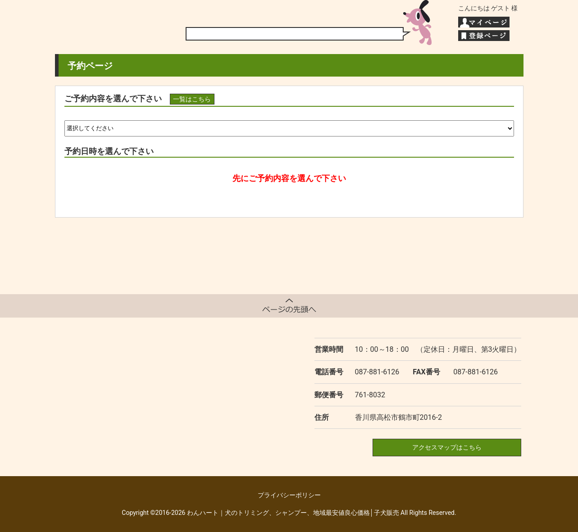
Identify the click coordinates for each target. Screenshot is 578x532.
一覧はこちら (192, 99)
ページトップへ (289, 306)
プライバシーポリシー (289, 495)
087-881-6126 (377, 372)
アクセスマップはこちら (447, 447)
